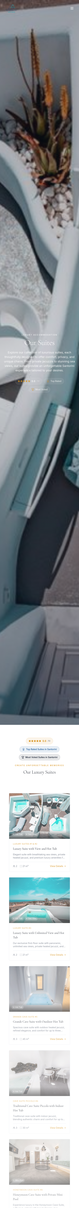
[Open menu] (72, 8)
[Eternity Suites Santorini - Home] (11, 8)
